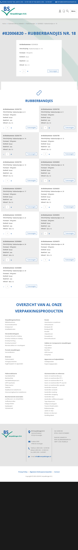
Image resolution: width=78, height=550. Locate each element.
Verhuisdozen (48, 324)
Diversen (8, 357)
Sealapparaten (49, 361)
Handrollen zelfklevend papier (53, 399)
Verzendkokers (10, 352)
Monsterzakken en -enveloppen (15, 345)
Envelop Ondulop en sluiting (13, 338)
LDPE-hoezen (48, 352)
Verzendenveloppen (12, 334)
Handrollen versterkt (50, 390)
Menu (73, 11)
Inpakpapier (9, 406)
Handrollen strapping (51, 394)
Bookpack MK (48, 329)
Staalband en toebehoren (13, 390)
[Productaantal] (24, 71)
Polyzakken (48, 345)
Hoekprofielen (9, 404)
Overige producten (11, 361)
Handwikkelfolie (10, 376)
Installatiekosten (10, 329)
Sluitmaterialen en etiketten (16, 23)
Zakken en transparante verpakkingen (57, 343)
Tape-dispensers (49, 401)
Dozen (46, 320)
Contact (57, 472)
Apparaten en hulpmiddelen (54, 359)
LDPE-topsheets (10, 383)
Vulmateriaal (9, 408)
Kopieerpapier (9, 359)
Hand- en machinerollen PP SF (53, 380)
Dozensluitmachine (11, 324)
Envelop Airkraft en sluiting (13, 336)
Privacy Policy (22, 472)
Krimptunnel (9, 327)
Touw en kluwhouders (51, 406)
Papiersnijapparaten (50, 364)
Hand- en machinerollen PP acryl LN (55, 383)
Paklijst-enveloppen (50, 404)
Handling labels (49, 415)
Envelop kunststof (10, 343)
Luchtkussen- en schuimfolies (14, 399)
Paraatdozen (48, 336)
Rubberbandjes (30, 23)
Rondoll (46, 331)
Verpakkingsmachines (12, 320)
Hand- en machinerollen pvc (53, 376)
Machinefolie (9, 378)
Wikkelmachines (10, 322)
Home (4, 23)
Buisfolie (47, 350)
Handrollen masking (50, 392)
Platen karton (9, 385)
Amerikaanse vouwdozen (52, 322)
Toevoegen (53, 71)
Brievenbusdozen (50, 338)
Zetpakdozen (48, 334)
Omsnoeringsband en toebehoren (15, 392)
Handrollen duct (49, 397)
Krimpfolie (47, 355)
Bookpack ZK (48, 327)
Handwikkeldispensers (12, 380)
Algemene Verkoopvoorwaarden (41, 472)
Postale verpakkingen (12, 350)
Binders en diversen (50, 413)
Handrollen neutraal (50, 387)
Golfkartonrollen (10, 401)
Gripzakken (48, 348)
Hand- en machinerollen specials (54, 385)
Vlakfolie (7, 387)
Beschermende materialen (14, 397)
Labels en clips (49, 411)
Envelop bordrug (10, 341)
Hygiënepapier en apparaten (14, 364)
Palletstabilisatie (11, 373)
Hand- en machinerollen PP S (53, 378)
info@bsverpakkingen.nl (65, 2)
